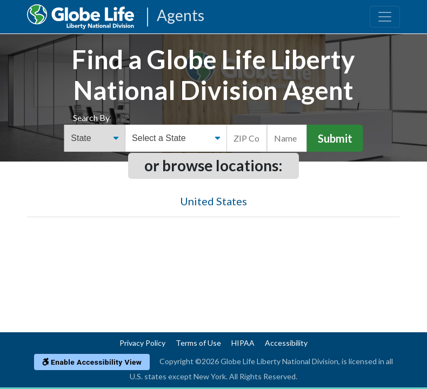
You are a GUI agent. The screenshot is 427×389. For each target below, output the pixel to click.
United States (213, 200)
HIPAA (243, 342)
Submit (335, 138)
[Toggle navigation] (385, 17)
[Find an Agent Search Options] (94, 138)
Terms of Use (198, 342)
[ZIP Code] (246, 138)
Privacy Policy (142, 342)
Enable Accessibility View (92, 362)
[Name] (286, 138)
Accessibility (286, 342)
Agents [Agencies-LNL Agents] (180, 16)
